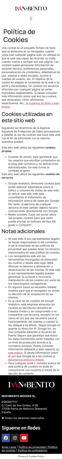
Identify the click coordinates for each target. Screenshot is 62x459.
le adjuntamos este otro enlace (31, 358)
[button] (31, 18)
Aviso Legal (9, 447)
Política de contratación (32, 450)
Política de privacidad (32, 447)
